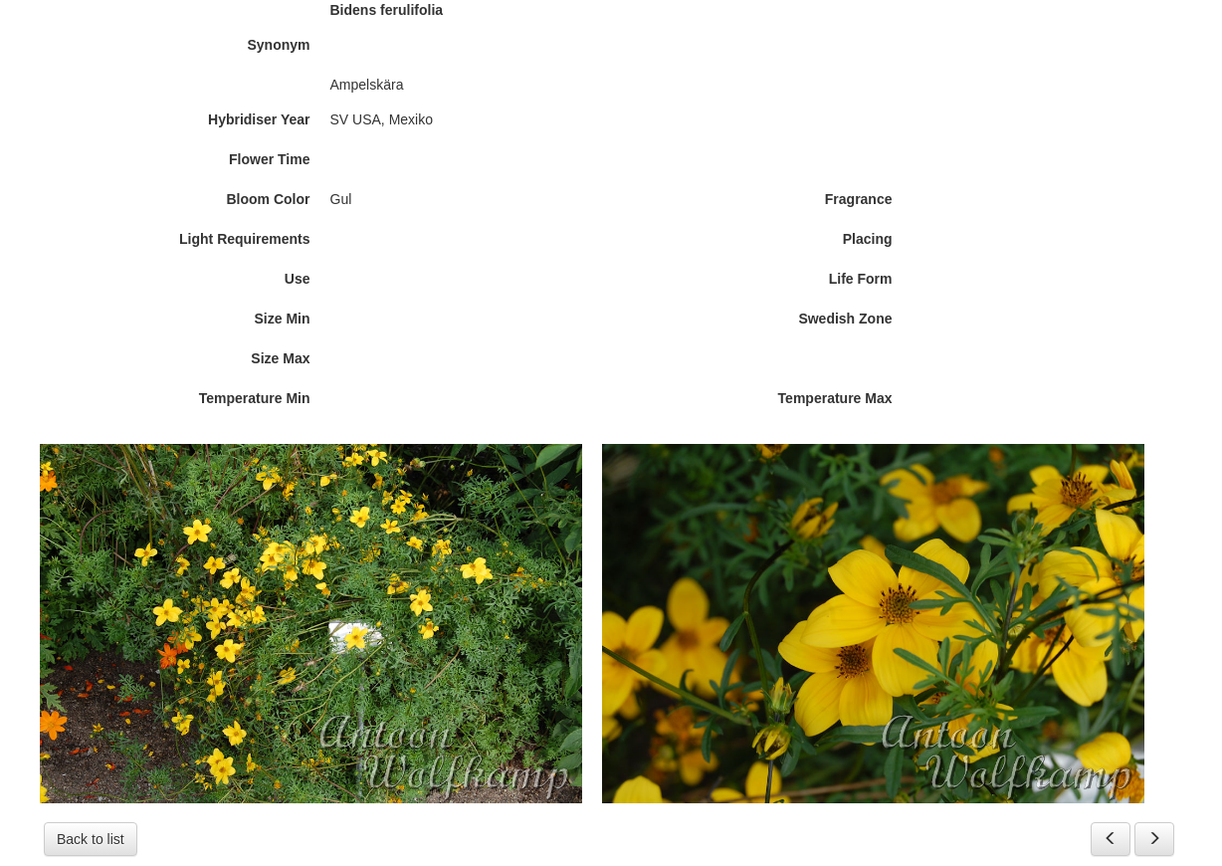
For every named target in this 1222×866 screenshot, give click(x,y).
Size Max (280, 358)
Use (297, 279)
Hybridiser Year (258, 119)
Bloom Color (268, 199)
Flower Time (269, 159)
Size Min (281, 318)
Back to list (90, 839)
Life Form (861, 279)
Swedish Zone (845, 318)
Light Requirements (244, 239)
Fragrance (859, 199)
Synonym (278, 45)
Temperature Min (254, 398)
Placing (868, 239)
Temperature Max (835, 398)
